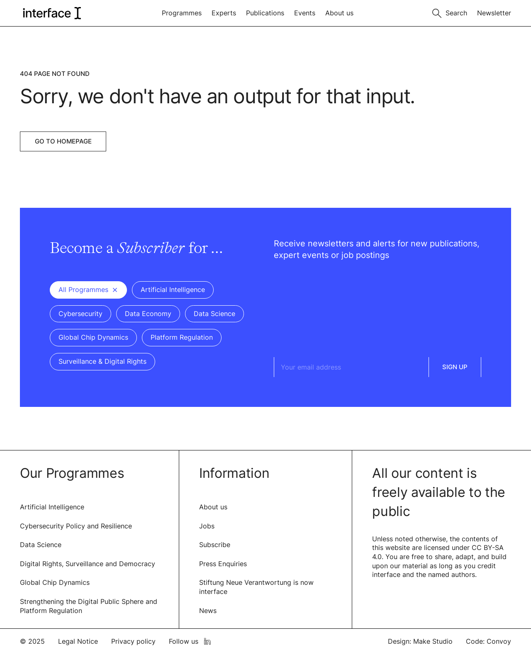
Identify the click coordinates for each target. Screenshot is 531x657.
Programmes (182, 13)
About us (339, 13)
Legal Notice (78, 641)
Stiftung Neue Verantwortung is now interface (256, 587)
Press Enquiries (223, 564)
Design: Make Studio (420, 641)
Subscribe (214, 544)
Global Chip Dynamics (55, 582)
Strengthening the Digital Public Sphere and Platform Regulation (88, 606)
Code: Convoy (488, 641)
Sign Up (455, 367)
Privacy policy (133, 641)
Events (304, 13)
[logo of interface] (51, 13)
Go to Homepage (63, 141)
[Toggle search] (449, 12)
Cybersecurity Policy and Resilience (76, 526)
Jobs (206, 526)
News (208, 610)
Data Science (40, 544)
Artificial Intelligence (52, 507)
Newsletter (494, 13)
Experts (224, 13)
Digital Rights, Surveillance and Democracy (87, 564)
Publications (265, 13)
